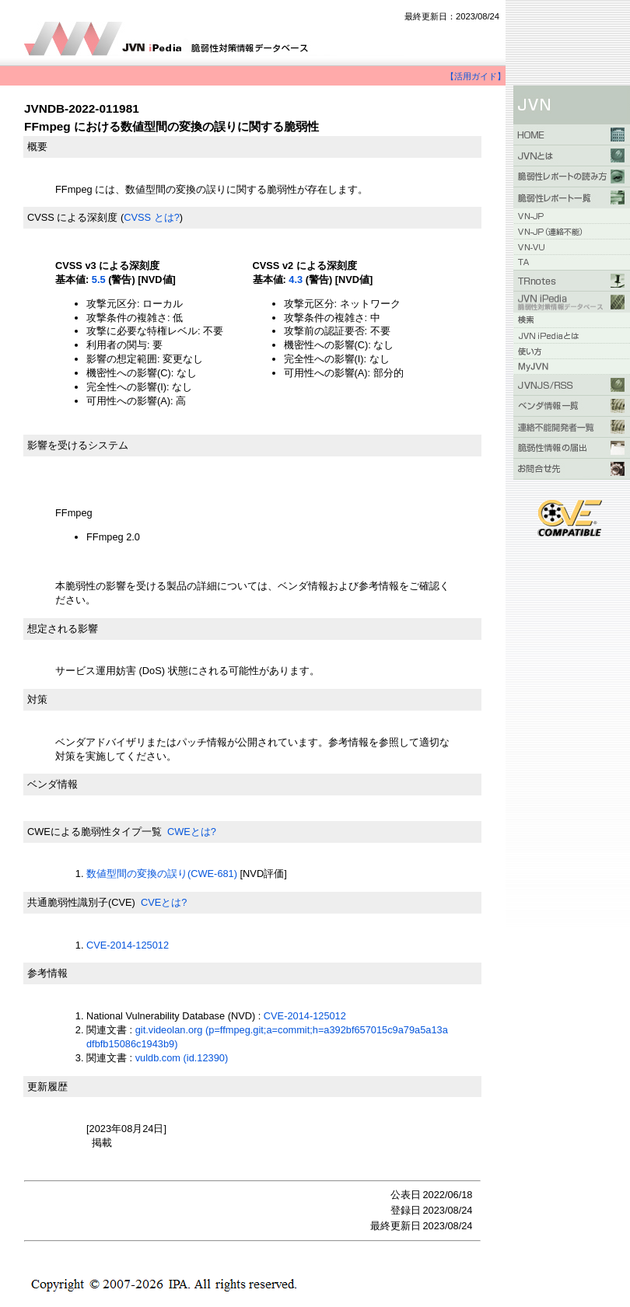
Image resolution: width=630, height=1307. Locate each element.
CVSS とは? (152, 217)
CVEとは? (164, 902)
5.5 (99, 279)
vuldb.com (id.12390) (182, 1058)
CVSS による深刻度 (72, 217)
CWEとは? (191, 831)
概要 (37, 146)
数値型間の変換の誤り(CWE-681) (161, 873)
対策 (37, 699)
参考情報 (47, 973)
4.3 (296, 279)
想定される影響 (62, 628)
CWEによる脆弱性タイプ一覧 (94, 831)
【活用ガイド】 (476, 76)
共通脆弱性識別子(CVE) (81, 902)
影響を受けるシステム (77, 445)
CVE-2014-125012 (127, 945)
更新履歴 (47, 1086)
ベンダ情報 (52, 784)
